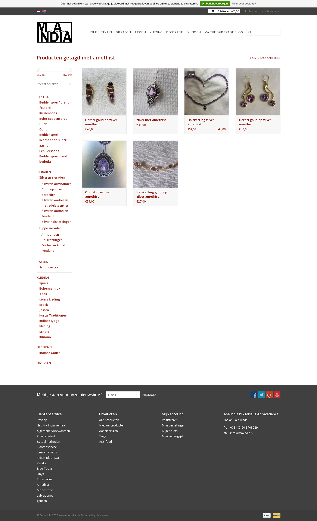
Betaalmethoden (48, 442)
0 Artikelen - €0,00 (226, 11)
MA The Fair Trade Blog (223, 32)
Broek (43, 305)
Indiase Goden (49, 353)
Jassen (44, 310)
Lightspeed (102, 515)
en (44, 11)
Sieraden (123, 32)
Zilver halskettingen (56, 222)
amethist (274, 58)
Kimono (45, 337)
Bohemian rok (49, 288)
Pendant (47, 216)
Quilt (43, 129)
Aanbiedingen (108, 431)
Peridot (42, 463)
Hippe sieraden (50, 228)
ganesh (42, 501)
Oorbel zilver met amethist (98, 194)
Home (92, 32)
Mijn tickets (170, 431)
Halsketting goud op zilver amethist (151, 194)
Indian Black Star (48, 458)
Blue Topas (45, 468)
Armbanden (50, 234)
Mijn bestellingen (173, 425)
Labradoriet (45, 495)
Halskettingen (52, 240)
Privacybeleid (46, 436)
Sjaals (43, 283)
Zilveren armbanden (56, 184)
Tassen (140, 32)
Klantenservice (47, 447)
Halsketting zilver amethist (201, 122)
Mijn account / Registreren (262, 11)
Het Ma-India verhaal (51, 425)
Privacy (42, 420)
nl (38, 11)
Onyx (40, 474)
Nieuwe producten (112, 425)
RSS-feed (105, 442)
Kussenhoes (48, 113)
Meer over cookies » (244, 3)
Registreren (170, 420)
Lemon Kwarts (47, 452)
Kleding (155, 32)
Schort (44, 332)
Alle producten (109, 420)
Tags (263, 58)
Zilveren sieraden (52, 177)
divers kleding (49, 299)
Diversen (193, 32)
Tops (43, 294)
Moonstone (45, 490)
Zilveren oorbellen (54, 211)
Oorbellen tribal (53, 245)
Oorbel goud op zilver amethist (101, 122)
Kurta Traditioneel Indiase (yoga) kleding (53, 320)
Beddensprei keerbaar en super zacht (52, 140)
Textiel (107, 32)
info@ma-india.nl (241, 433)
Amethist (43, 485)
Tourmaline (45, 479)
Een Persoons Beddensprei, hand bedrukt (53, 156)
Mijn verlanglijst (172, 436)
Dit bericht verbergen (215, 3)
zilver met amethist (151, 120)
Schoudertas (48, 267)
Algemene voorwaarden (53, 431)
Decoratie (174, 32)
